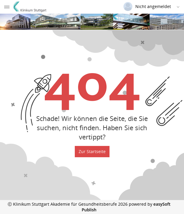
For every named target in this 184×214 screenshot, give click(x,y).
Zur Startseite (92, 151)
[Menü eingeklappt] (7, 7)
